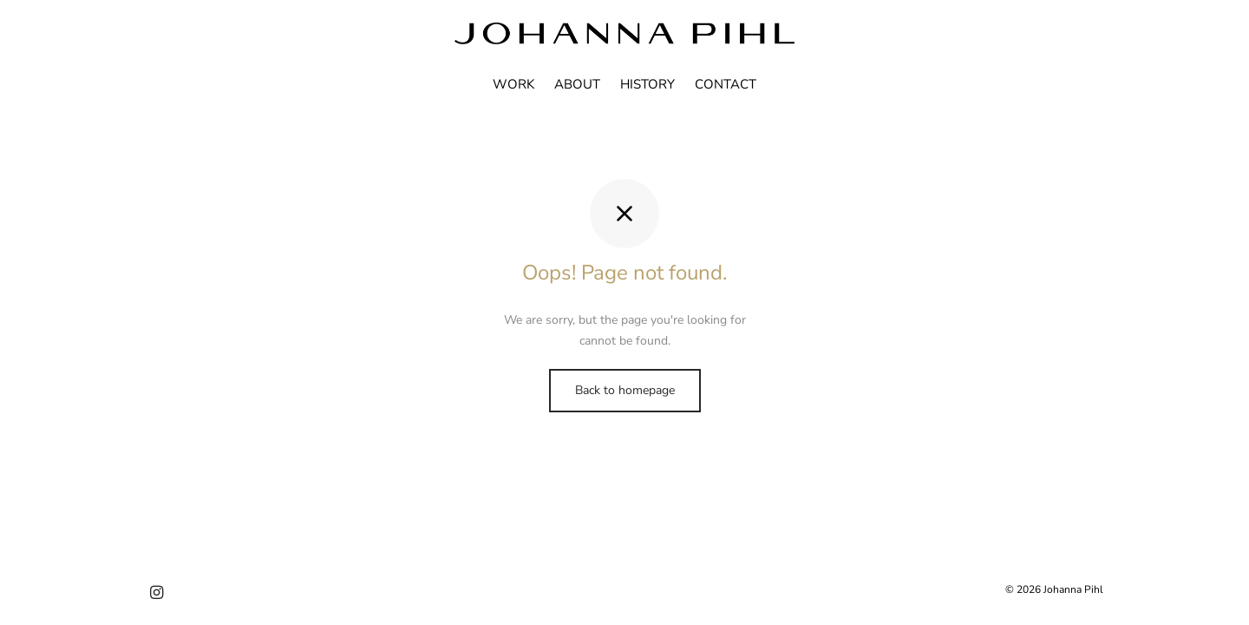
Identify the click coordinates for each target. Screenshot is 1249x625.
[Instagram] (156, 593)
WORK (513, 84)
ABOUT (577, 84)
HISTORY (647, 84)
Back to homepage (625, 390)
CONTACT (725, 84)
